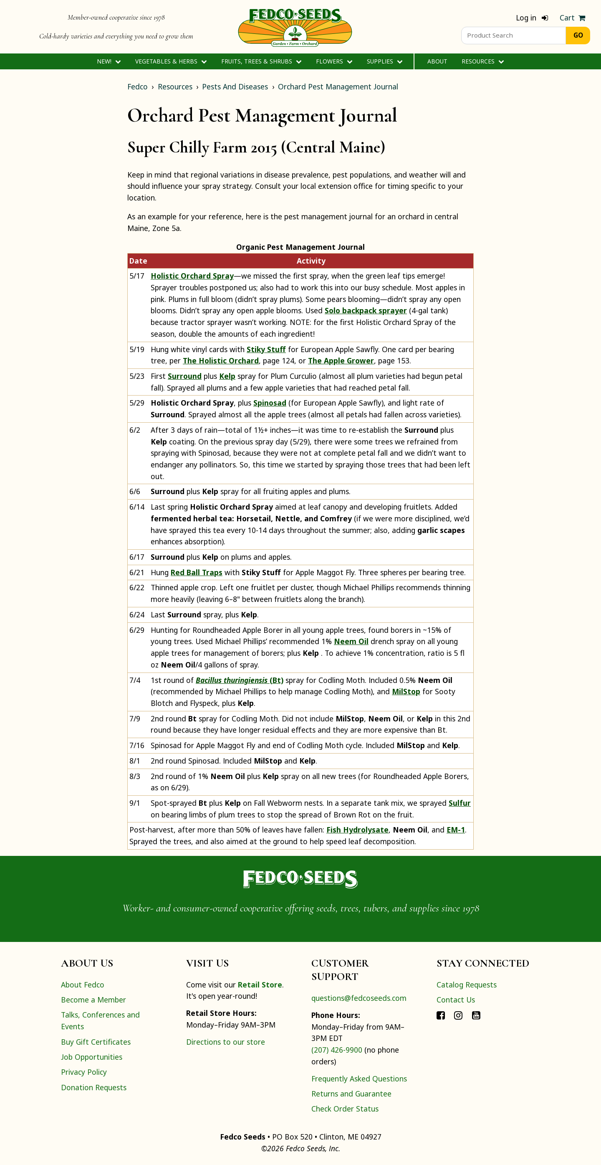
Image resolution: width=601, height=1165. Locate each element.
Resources (483, 61)
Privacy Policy (84, 1072)
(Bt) (239, 680)
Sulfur (460, 803)
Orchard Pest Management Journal (338, 86)
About (437, 61)
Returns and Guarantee (351, 1094)
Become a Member (93, 1000)
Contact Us (456, 1000)
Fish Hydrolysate (357, 830)
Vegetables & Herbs (171, 61)
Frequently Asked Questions (359, 1079)
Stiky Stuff (266, 349)
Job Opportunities (91, 1057)
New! (109, 61)
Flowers (334, 61)
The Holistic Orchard (221, 360)
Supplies (384, 61)
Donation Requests (93, 1087)
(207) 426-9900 (336, 1050)
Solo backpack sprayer (366, 310)
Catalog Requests (467, 985)
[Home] (295, 27)
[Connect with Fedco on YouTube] (476, 1015)
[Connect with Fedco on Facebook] (441, 1015)
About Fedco (82, 985)
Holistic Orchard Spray (192, 276)
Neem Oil (351, 641)
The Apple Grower (341, 360)
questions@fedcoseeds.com (359, 998)
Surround (185, 376)
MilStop (406, 691)
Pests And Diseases (235, 86)
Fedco (137, 86)
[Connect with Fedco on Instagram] (458, 1015)
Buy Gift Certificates (96, 1042)
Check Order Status (345, 1109)
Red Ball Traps (196, 572)
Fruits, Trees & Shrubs (261, 61)
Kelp (227, 376)
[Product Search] (513, 35)
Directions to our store (225, 1042)
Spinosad (269, 403)
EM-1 (456, 830)
